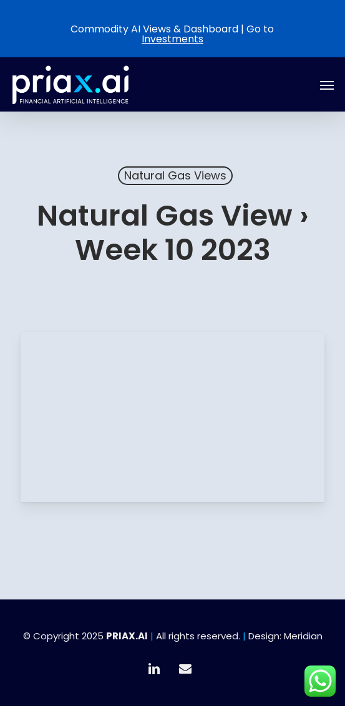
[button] (327, 85)
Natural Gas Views (175, 175)
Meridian (303, 635)
